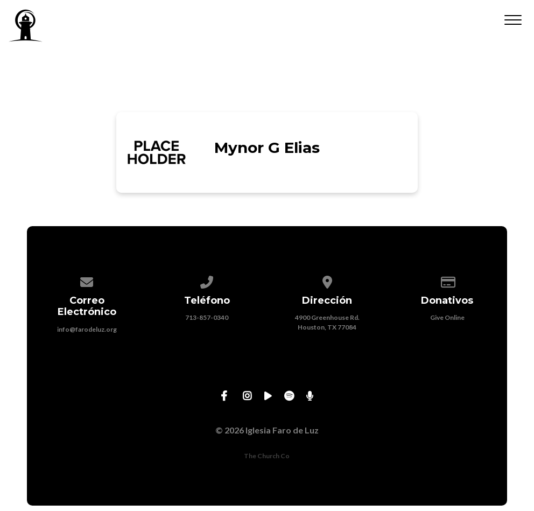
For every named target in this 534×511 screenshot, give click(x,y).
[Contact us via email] (87, 280)
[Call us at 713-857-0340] (207, 280)
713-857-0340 (206, 317)
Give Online (447, 317)
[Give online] (447, 280)
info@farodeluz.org (87, 329)
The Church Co (267, 456)
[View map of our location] (327, 280)
